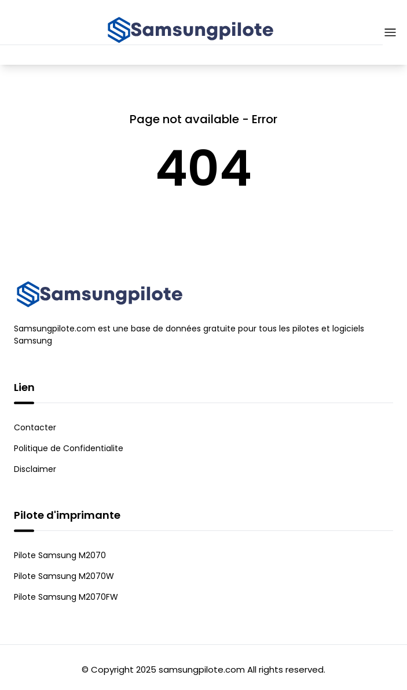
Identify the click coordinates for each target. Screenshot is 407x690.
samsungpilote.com (202, 669)
